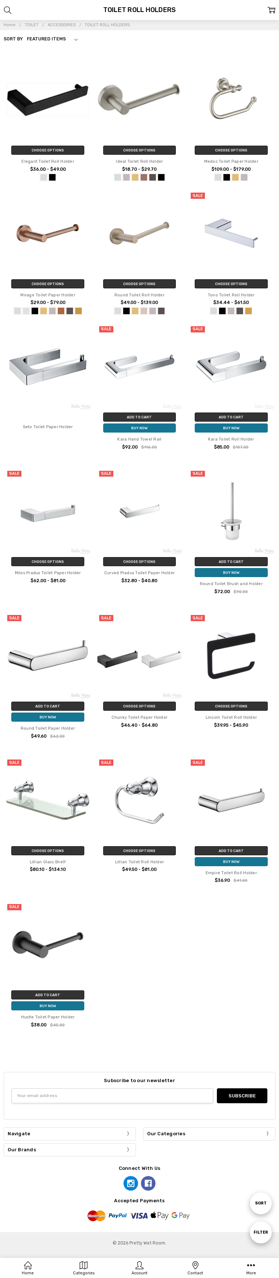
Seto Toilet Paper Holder (48, 427)
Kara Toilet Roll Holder (231, 439)
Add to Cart (139, 417)
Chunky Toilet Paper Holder (140, 717)
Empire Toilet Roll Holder (231, 873)
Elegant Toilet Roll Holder (47, 161)
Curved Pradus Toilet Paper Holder (139, 573)
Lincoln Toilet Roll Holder (231, 717)
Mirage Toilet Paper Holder (47, 295)
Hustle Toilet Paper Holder (48, 1017)
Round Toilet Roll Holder (139, 295)
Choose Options (48, 150)
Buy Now (139, 428)
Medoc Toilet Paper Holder (231, 161)
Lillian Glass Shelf (48, 862)
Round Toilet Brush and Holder (231, 583)
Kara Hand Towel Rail (139, 439)
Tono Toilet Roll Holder (231, 295)
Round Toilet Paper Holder (48, 728)
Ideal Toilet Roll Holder (139, 161)
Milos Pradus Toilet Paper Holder (48, 573)
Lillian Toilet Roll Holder (139, 862)
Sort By (13, 39)
